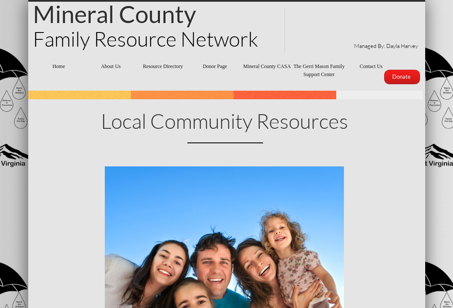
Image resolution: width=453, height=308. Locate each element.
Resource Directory (163, 66)
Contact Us (371, 66)
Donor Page (215, 66)
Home (59, 66)
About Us (111, 66)
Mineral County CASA (266, 66)
